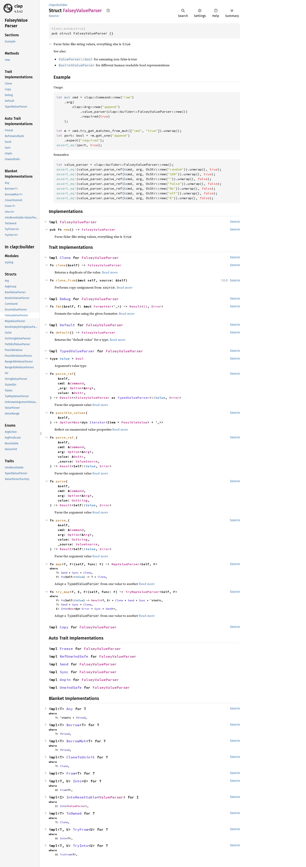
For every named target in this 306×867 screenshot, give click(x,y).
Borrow (72, 725)
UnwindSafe (71, 687)
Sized (81, 717)
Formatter (102, 306)
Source (54, 16)
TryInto (80, 845)
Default (67, 325)
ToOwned (74, 813)
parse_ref (65, 374)
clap (18, 6)
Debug (65, 299)
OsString (80, 500)
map (59, 564)
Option (76, 388)
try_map (63, 592)
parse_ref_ (66, 437)
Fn (62, 577)
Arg (89, 388)
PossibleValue (134, 422)
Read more (110, 272)
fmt (59, 306)
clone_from (66, 280)
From (70, 773)
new (67, 229)
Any (69, 708)
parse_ (62, 520)
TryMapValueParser (142, 592)
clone (61, 265)
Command (77, 383)
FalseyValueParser (78, 222)
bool (80, 359)
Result (135, 306)
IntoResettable (81, 797)
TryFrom (80, 829)
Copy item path (108, 10)
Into (64, 608)
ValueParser (111, 797)
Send (64, 572)
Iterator (98, 422)
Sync (75, 572)
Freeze (66, 648)
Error (156, 306)
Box (77, 422)
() (145, 306)
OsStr (79, 393)
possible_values (71, 413)
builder (62, 5)
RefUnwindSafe (74, 656)
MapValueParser (125, 564)
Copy (64, 627)
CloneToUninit (80, 757)
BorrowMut (76, 741)
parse (61, 481)
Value (65, 359)
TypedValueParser (77, 351)
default (63, 332)
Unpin (65, 679)
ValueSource (87, 461)
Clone (65, 257)
